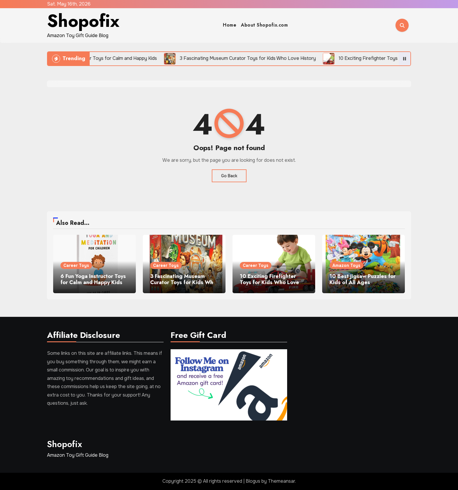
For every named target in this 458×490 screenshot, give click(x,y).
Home (229, 25)
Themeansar (281, 481)
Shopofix (83, 21)
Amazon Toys (346, 265)
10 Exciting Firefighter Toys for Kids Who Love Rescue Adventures (269, 282)
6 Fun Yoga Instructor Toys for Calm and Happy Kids (93, 279)
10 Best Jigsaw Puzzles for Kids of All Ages (362, 279)
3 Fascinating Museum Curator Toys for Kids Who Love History (183, 282)
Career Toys (76, 265)
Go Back (229, 175)
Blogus (253, 481)
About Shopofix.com (264, 25)
